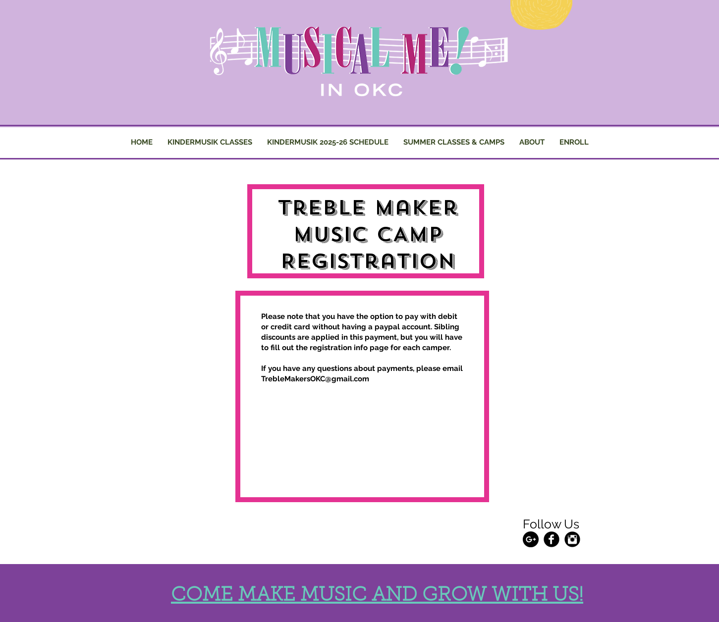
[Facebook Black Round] (551, 539)
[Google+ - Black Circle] (531, 539)
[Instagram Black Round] (572, 539)
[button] (454, 142)
